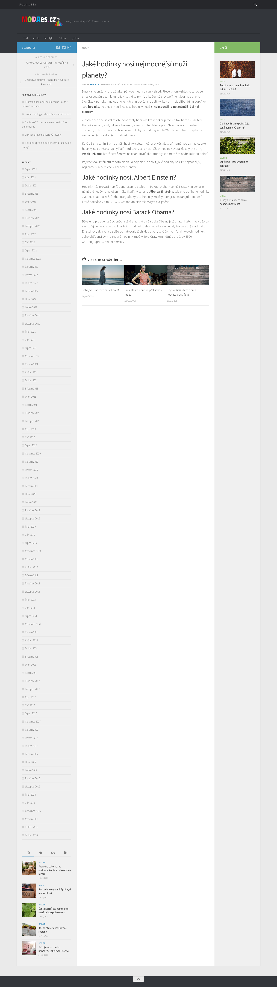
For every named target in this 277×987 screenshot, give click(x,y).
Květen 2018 (31, 640)
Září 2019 (30, 534)
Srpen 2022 (31, 250)
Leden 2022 (31, 307)
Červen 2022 (31, 266)
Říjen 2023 (30, 177)
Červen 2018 (31, 632)
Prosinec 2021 (32, 315)
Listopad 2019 (32, 518)
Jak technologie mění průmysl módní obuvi (48, 114)
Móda (36, 38)
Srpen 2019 (31, 543)
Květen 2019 (31, 567)
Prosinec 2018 (32, 583)
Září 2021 (30, 339)
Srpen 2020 (31, 445)
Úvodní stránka (27, 4)
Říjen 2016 (30, 794)
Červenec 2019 (33, 551)
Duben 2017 (31, 746)
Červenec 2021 (33, 356)
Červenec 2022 (33, 258)
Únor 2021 (30, 396)
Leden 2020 (31, 502)
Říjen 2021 (30, 331)
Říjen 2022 (30, 234)
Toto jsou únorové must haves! (100, 290)
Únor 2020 (30, 494)
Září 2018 (30, 608)
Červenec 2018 (33, 624)
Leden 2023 (31, 210)
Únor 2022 (30, 299)
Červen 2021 (31, 364)
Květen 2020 (31, 469)
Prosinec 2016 (32, 778)
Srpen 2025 (31, 169)
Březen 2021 (31, 388)
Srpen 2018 (31, 616)
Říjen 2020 (30, 429)
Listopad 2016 (32, 786)
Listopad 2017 (32, 689)
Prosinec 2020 (32, 413)
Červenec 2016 (33, 811)
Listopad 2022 (32, 226)
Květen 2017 (31, 737)
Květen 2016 (31, 827)
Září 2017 (30, 705)
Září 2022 (30, 242)
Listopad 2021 (32, 323)
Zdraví (62, 38)
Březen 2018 (31, 656)
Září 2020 (30, 437)
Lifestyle (49, 38)
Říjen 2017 (30, 697)
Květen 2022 (31, 275)
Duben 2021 (31, 380)
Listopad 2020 (32, 421)
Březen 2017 (31, 754)
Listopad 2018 (32, 591)
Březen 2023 (31, 193)
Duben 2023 (31, 185)
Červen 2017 (31, 729)
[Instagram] (69, 47)
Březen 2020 (31, 486)
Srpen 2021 (31, 348)
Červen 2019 (31, 559)
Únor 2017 (30, 762)
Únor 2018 (30, 664)
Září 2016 (30, 802)
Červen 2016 (31, 819)
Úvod (25, 38)
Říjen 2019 (30, 526)
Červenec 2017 (33, 721)
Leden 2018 (31, 672)
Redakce (94, 84)
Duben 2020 (31, 478)
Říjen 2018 (30, 599)
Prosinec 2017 (32, 681)
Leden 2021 (31, 404)
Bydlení (75, 38)
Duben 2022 (31, 283)
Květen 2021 (31, 372)
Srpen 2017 (31, 713)
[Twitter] (63, 47)
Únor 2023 (30, 201)
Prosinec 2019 (32, 510)
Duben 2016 (31, 835)
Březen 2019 (31, 575)
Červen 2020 (31, 461)
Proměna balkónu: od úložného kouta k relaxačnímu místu (55, 870)
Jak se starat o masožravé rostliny (44, 134)
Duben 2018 (31, 648)
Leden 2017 (31, 770)
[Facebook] (58, 47)
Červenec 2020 (33, 453)
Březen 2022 (31, 291)
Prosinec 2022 (32, 218)
